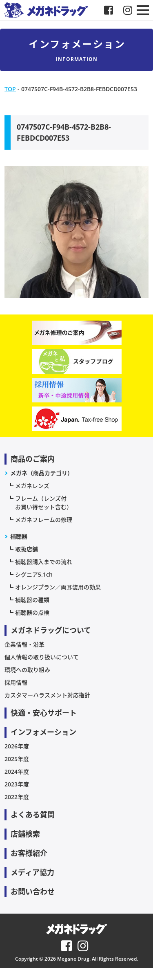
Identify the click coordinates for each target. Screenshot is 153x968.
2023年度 (16, 784)
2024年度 (16, 771)
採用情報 (15, 682)
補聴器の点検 (32, 612)
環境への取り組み (27, 670)
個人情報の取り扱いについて (41, 657)
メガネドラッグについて (51, 630)
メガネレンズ (32, 486)
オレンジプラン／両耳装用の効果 (58, 587)
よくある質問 (33, 815)
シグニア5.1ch (34, 574)
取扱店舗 (26, 549)
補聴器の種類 (32, 600)
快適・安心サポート (44, 713)
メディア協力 (32, 872)
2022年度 (16, 797)
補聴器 (18, 536)
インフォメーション (43, 732)
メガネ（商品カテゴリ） (41, 473)
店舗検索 (25, 834)
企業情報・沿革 (24, 644)
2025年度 (16, 759)
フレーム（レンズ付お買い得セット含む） (43, 502)
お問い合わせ (33, 891)
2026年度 (16, 746)
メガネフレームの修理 (43, 519)
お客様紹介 (29, 853)
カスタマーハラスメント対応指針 (47, 695)
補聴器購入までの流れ (43, 562)
